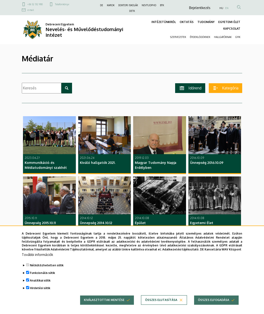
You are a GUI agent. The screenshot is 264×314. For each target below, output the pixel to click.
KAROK (110, 5)
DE (101, 5)
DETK (132, 10)
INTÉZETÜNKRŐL (163, 22)
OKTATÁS (187, 22)
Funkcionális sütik (42, 281)
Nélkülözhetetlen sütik (47, 274)
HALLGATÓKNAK (223, 37)
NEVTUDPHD (149, 5)
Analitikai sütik (40, 289)
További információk (37, 263)
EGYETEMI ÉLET (229, 22)
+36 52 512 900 (35, 4)
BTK (162, 5)
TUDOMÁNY (205, 22)
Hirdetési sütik (40, 296)
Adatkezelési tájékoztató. (180, 258)
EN (226, 8)
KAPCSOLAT (231, 28)
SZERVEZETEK (178, 37)
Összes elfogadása (213, 308)
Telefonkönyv (62, 4)
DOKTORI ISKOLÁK (128, 5)
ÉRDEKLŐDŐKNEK (200, 37)
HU (221, 8)
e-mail (30, 10)
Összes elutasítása (161, 308)
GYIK (237, 37)
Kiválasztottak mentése (104, 308)
